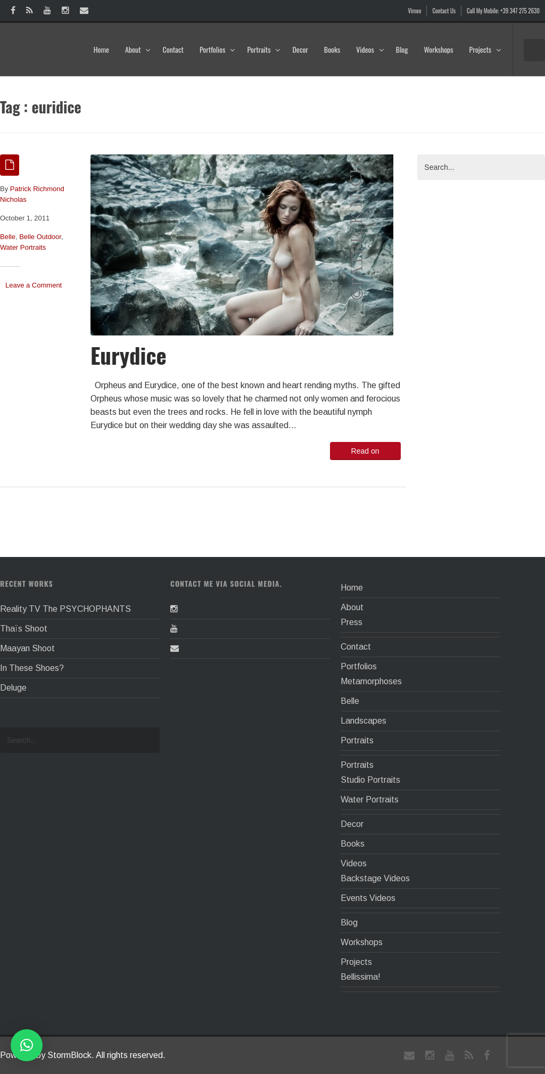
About (138, 49)
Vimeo (415, 10)
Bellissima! (361, 976)
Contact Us (444, 10)
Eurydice (128, 355)
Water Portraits (23, 247)
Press (351, 622)
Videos (370, 49)
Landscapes (363, 720)
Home (101, 49)
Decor (300, 49)
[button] (27, 1045)
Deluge (13, 687)
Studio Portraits (370, 779)
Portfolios (217, 49)
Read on (365, 451)
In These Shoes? (32, 668)
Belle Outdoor (40, 237)
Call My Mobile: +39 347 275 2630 (503, 10)
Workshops (438, 49)
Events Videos (368, 898)
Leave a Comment (33, 285)
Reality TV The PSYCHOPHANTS (65, 608)
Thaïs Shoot (23, 628)
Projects (485, 49)
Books (332, 49)
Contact (172, 49)
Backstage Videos (375, 878)
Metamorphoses (371, 681)
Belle (7, 237)
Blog (402, 49)
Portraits (263, 49)
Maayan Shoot (27, 648)
